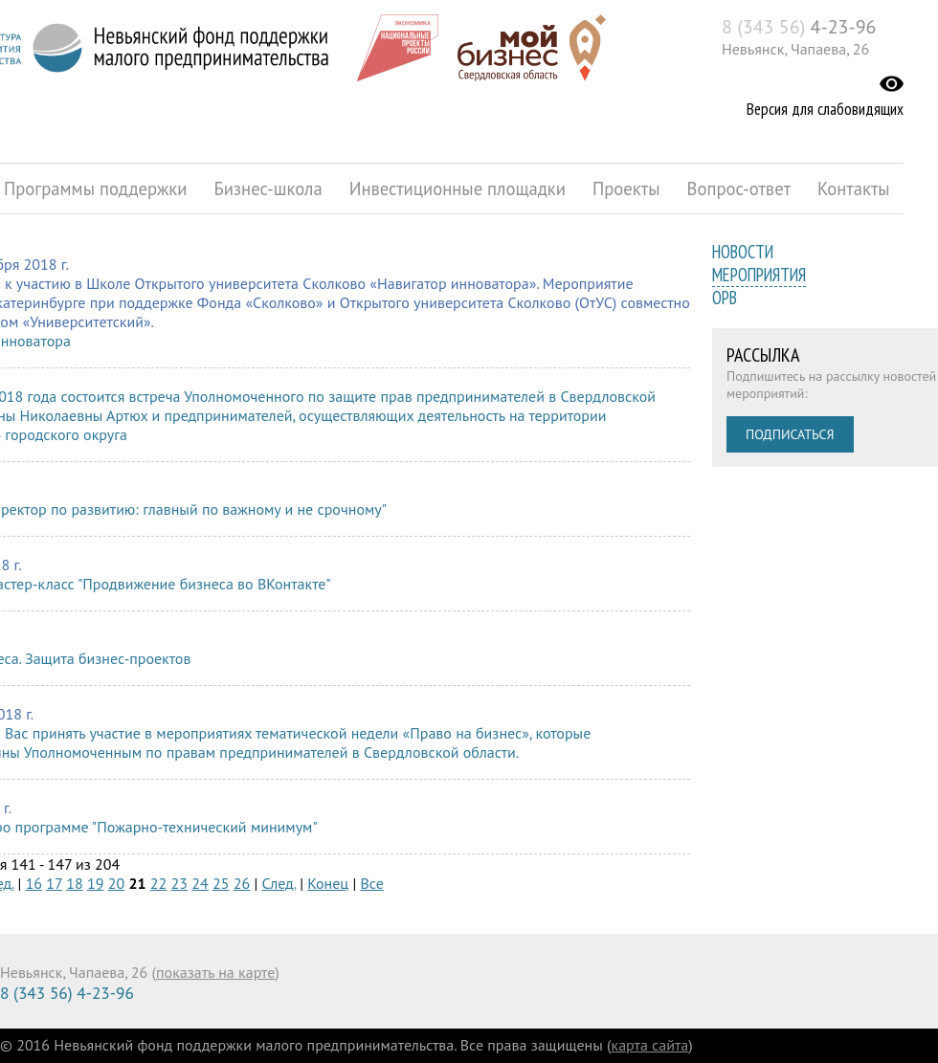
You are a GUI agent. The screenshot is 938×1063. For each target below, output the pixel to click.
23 (179, 883)
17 (54, 883)
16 (34, 883)
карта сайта (650, 1044)
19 (95, 883)
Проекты (626, 188)
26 (242, 883)
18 (74, 883)
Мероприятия (759, 274)
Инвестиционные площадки (457, 188)
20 (116, 883)
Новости (742, 251)
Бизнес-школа (267, 188)
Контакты (853, 188)
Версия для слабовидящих (825, 109)
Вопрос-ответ (739, 188)
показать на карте (215, 972)
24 (199, 883)
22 (158, 883)
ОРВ (724, 297)
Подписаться (790, 434)
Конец (327, 883)
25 (220, 883)
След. (279, 883)
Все (372, 883)
